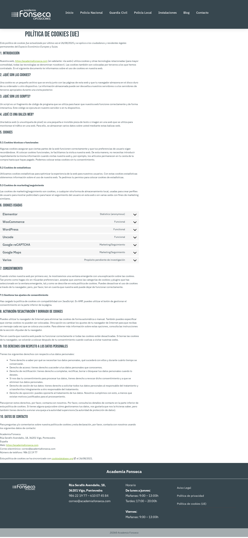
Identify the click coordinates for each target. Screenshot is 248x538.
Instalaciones (167, 13)
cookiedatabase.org (62, 459)
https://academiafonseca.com (31, 61)
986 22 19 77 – (79, 497)
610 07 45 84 (99, 497)
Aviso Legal (184, 489)
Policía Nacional (91, 13)
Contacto (202, 13)
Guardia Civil (118, 13)
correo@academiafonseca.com (90, 502)
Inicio (69, 13)
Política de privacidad (190, 496)
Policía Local (143, 13)
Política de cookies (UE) (191, 504)
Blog (186, 13)
